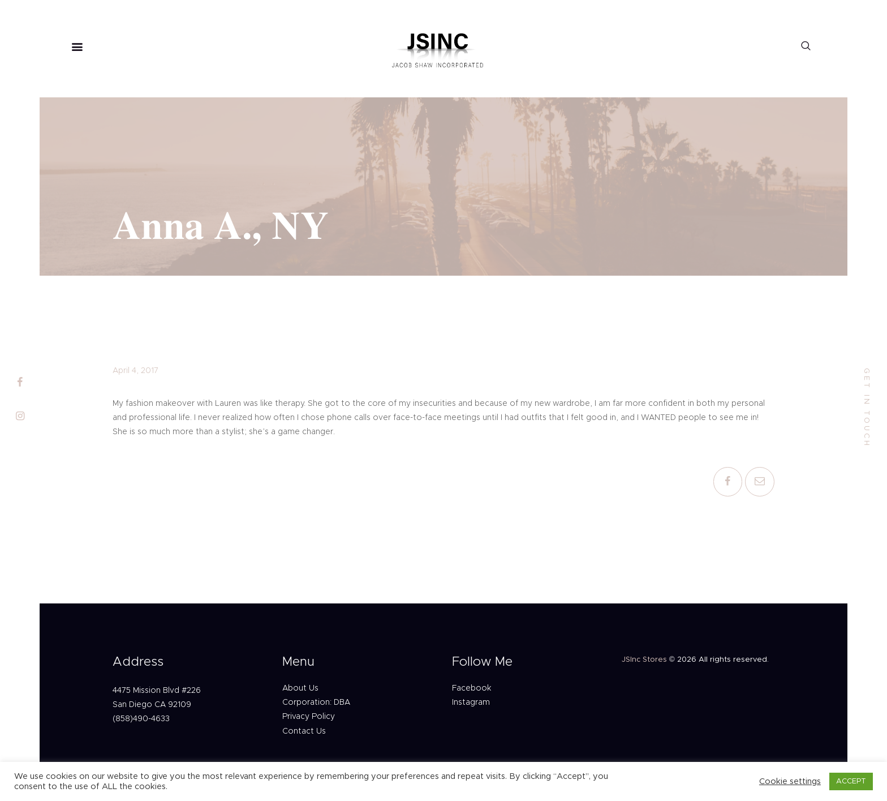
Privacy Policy (308, 717)
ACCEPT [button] (851, 781)
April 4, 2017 (135, 371)
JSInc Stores (644, 659)
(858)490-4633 (141, 719)
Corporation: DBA (316, 702)
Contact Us (304, 731)
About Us (300, 688)
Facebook (471, 688)
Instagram (471, 702)
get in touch (866, 408)
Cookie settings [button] (790, 781)
